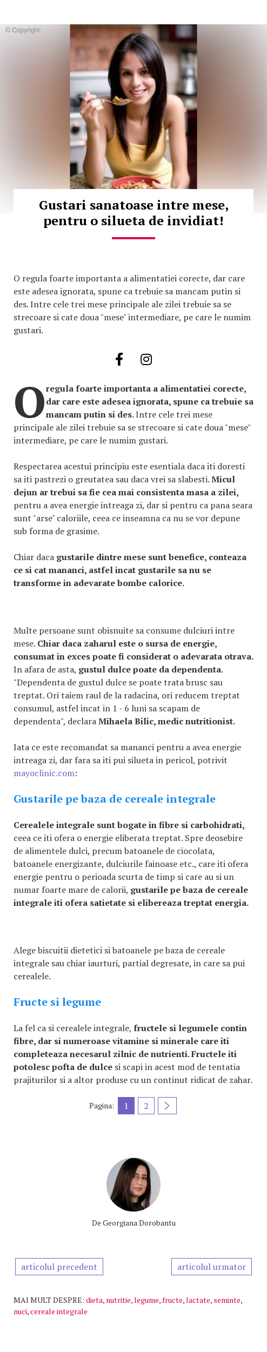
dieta (94, 1300)
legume (146, 1300)
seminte (227, 1300)
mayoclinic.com (44, 773)
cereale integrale (59, 1311)
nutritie (118, 1300)
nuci (20, 1311)
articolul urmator (211, 1267)
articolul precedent (59, 1267)
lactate (198, 1300)
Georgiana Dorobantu (139, 1223)
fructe (172, 1300)
